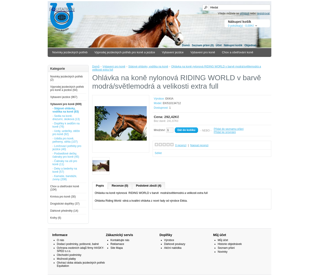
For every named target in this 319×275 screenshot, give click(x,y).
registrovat (263, 13)
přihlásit (244, 13)
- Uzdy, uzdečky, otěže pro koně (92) (66, 132)
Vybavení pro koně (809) (66, 104)
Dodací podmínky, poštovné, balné (78, 244)
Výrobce (169, 240)
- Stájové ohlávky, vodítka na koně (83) (65, 110)
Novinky (222, 251)
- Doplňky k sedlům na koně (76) (66, 125)
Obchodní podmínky (69, 255)
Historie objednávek (230, 244)
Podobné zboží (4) (148, 185)
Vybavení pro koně (203, 52)
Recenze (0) (120, 185)
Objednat (250, 45)
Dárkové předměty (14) (64, 210)
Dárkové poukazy (174, 244)
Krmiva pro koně (63, 60)
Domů (186, 45)
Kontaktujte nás (119, 240)
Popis (100, 185)
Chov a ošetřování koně (237, 52)
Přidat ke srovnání (225, 132)
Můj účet (223, 240)
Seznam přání (226, 247)
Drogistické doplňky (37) (65, 203)
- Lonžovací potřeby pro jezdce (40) (66, 147)
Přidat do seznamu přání (229, 129)
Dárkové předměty (125, 60)
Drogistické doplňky (94, 60)
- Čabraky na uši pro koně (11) (64, 162)
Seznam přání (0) (203, 45)
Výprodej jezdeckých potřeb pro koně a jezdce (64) (67, 88)
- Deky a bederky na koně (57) (64, 170)
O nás (60, 240)
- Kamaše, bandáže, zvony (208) (64, 178)
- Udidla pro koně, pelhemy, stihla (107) (65, 140)
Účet (219, 45)
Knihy (148, 60)
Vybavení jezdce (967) (63, 97)
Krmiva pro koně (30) (63, 196)
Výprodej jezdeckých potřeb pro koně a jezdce (124, 52)
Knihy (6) (55, 217)
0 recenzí (180, 145)
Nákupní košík (233, 45)
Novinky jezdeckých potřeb (70, 52)
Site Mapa (116, 247)
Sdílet (158, 153)
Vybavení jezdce (173, 52)
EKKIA (169, 98)
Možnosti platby (66, 258)
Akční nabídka (172, 247)
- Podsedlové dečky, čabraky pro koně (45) (65, 155)
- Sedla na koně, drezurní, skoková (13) (66, 117)
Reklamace (117, 244)
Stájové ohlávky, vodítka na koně (148, 66)
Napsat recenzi (199, 145)
